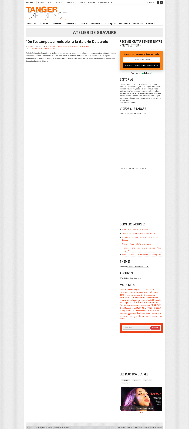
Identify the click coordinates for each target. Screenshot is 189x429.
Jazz (131, 302)
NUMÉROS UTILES (105, 2)
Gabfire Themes (156, 427)
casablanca (142, 290)
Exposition (46, 48)
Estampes (59, 46)
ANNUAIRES (30, 2)
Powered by (141, 73)
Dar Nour (133, 295)
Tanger (133, 316)
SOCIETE (137, 23)
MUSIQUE (110, 23)
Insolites (144, 300)
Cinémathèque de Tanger (137, 292)
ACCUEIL (41, 2)
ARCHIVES (124, 278)
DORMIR (56, 23)
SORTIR (149, 23)
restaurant (123, 313)
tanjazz (142, 316)
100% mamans (126, 290)
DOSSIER (69, 23)
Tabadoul (154, 313)
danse (128, 295)
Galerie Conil (143, 297)
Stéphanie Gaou (143, 313)
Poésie (157, 310)
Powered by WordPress (134, 427)
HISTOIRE (60, 2)
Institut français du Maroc (81, 46)
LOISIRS (83, 23)
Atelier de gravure (51, 46)
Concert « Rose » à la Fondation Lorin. (136, 244)
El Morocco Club (150, 295)
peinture (141, 307)
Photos (151, 310)
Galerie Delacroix (68, 46)
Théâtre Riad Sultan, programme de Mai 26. (138, 233)
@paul (30, 46)
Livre (131, 305)
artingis (135, 290)
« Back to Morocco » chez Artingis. (135, 229)
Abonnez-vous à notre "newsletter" (142, 66)
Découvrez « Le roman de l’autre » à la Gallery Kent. (142, 254)
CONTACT (81, 2)
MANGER (95, 23)
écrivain (123, 319)
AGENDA (91, 2)
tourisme (154, 316)
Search (150, 2)
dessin (138, 295)
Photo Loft (143, 310)
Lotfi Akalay (141, 305)
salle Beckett (132, 313)
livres (135, 305)
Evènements (38, 48)
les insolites (141, 302)
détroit (143, 295)
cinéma (124, 292)
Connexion (121, 427)
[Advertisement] (141, 352)
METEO (50, 2)
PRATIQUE (71, 2)
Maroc (148, 305)
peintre (134, 308)
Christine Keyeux (152, 290)
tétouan (160, 316)
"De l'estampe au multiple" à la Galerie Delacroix (67, 41)
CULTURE (43, 23)
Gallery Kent (135, 300)
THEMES (123, 266)
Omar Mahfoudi (125, 308)
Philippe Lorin (133, 310)
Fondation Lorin (128, 297)
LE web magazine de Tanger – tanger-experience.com (51, 427)
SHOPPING (124, 23)
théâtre (148, 316)
